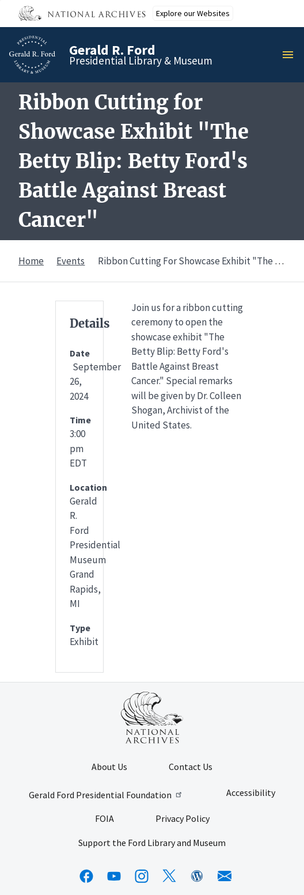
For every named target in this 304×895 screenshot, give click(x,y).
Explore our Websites (193, 13)
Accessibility (250, 793)
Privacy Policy (182, 819)
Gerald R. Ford (112, 50)
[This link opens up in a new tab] (152, 718)
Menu (291, 55)
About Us (109, 767)
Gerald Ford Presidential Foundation (106, 795)
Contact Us (190, 767)
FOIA (104, 819)
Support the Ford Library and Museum (152, 843)
